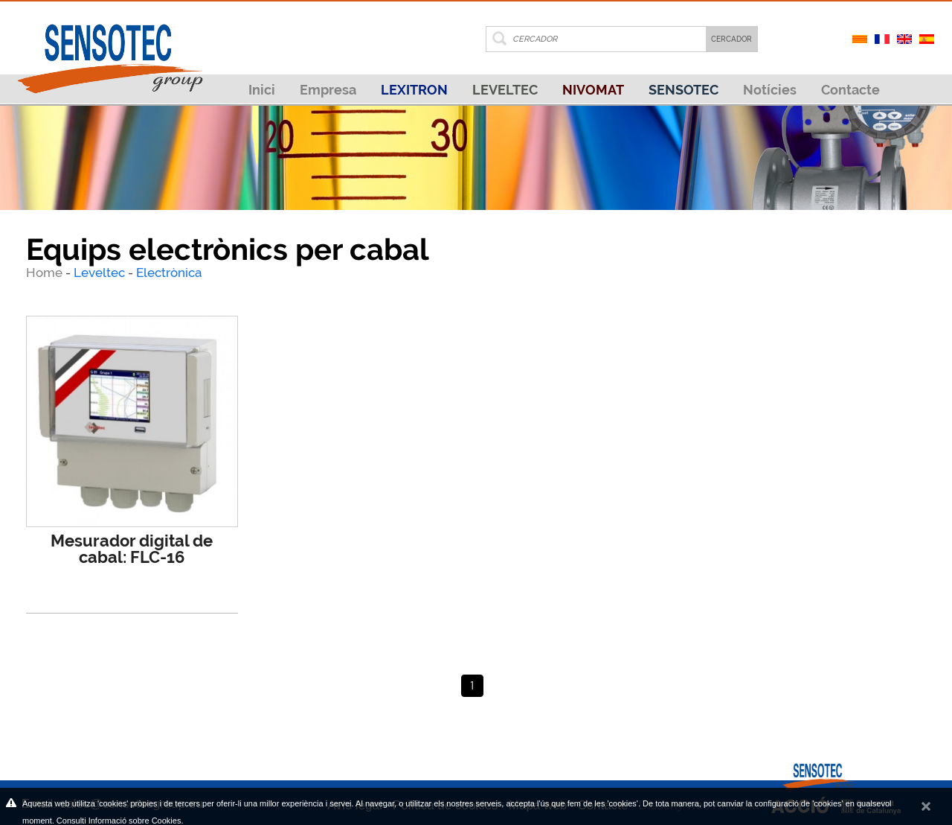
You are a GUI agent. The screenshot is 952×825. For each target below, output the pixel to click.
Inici (261, 90)
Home (45, 272)
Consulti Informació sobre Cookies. (120, 820)
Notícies (770, 90)
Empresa (328, 90)
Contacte (850, 90)
